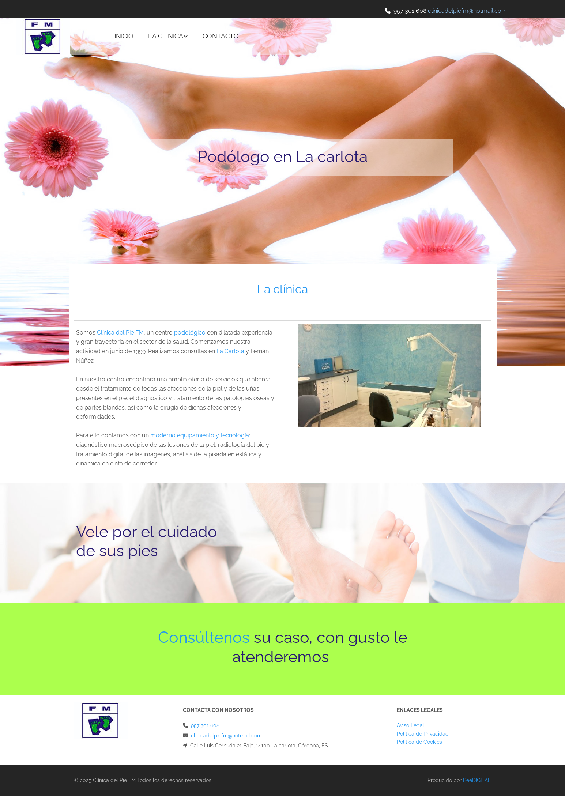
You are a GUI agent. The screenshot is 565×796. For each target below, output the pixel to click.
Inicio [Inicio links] (123, 36)
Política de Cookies (419, 742)
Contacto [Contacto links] (221, 36)
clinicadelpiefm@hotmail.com (226, 736)
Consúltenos (204, 637)
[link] (168, 36)
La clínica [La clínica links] (165, 36)
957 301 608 (409, 10)
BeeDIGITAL (477, 780)
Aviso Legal (410, 725)
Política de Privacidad (423, 734)
